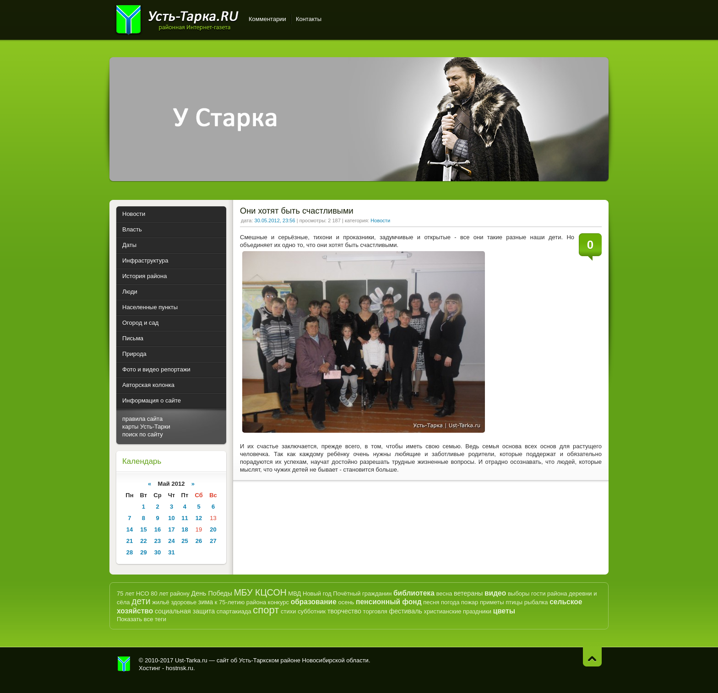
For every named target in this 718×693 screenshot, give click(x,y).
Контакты (308, 19)
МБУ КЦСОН (260, 592)
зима (205, 602)
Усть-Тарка (177, 18)
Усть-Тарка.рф (124, 664)
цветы (504, 611)
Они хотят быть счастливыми (297, 210)
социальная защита (185, 611)
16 (157, 529)
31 (171, 552)
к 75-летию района (240, 602)
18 (184, 529)
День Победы (211, 593)
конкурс (278, 602)
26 (199, 540)
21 (129, 540)
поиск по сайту (142, 434)
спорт (266, 610)
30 (157, 552)
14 (129, 529)
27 (213, 540)
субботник (312, 611)
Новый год (317, 593)
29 (143, 552)
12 (199, 518)
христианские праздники (457, 611)
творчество (344, 611)
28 (129, 552)
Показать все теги (141, 619)
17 (171, 529)
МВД (294, 593)
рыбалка (536, 602)
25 (184, 540)
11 (184, 518)
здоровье (183, 602)
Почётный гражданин (362, 593)
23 (157, 540)
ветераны (468, 593)
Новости (380, 220)
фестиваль (405, 611)
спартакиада (234, 611)
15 (143, 529)
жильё (160, 602)
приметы (492, 602)
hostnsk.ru (179, 668)
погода (450, 602)
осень (346, 602)
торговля (375, 611)
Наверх (592, 656)
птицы (514, 602)
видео (495, 593)
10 (171, 518)
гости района (549, 593)
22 (143, 540)
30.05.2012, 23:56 (275, 220)
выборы (519, 593)
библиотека (414, 593)
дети (140, 601)
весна (444, 593)
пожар (469, 602)
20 (213, 529)
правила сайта (142, 418)
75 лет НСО (133, 593)
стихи (288, 611)
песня (431, 602)
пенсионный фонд (389, 602)
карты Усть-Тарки (146, 426)
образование (314, 602)
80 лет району (170, 593)
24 (171, 540)
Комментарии (267, 19)
